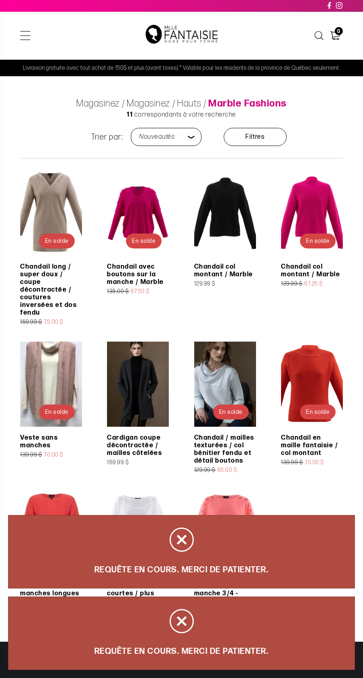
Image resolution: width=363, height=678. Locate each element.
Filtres (254, 137)
